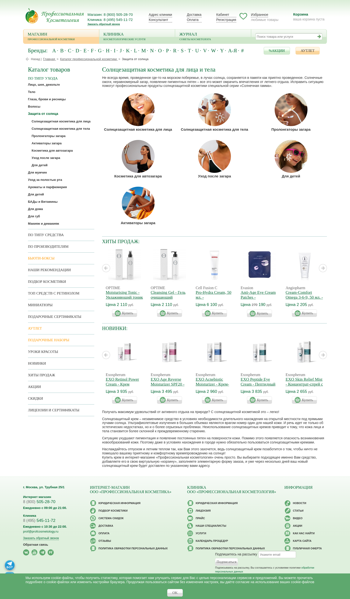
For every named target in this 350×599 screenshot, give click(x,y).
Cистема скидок (110, 518)
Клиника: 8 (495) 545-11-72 (110, 20)
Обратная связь (35, 544)
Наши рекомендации (49, 270)
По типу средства (46, 235)
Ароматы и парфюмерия (47, 187)
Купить (127, 313)
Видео (298, 518)
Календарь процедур (212, 540)
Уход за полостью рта (45, 180)
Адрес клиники (160, 15)
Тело (31, 92)
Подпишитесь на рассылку (236, 554)
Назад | (36, 59)
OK (175, 593)
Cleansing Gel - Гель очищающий (168, 295)
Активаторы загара (138, 223)
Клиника (137, 37)
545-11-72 (39, 520)
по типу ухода (43, 78)
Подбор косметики (47, 282)
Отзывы (104, 540)
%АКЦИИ (277, 51)
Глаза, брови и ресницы (47, 99)
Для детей (291, 176)
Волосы (34, 106)
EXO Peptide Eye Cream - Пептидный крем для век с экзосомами (258, 386)
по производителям (48, 247)
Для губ (34, 216)
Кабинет (222, 15)
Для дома (35, 209)
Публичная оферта (307, 548)
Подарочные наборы (48, 340)
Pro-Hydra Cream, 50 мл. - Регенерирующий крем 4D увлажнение (214, 299)
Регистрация (226, 20)
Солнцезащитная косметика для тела (214, 129)
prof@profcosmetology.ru (40, 531)
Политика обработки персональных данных (133, 548)
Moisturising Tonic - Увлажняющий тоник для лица (124, 297)
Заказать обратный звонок (104, 24)
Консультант (158, 20)
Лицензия (203, 510)
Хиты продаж (41, 375)
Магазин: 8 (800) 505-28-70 (110, 14)
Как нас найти (304, 533)
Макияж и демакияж (43, 223)
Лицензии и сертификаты (53, 410)
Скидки (35, 398)
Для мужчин (37, 172)
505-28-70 (39, 501)
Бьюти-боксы (41, 258)
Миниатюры (40, 305)
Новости (299, 503)
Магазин (61, 37)
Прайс (200, 518)
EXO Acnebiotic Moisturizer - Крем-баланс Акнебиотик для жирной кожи (213, 386)
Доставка (194, 15)
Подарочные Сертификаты (54, 317)
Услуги (201, 533)
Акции (34, 387)
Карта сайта (302, 540)
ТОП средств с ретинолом (53, 293)
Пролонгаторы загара (290, 129)
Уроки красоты (43, 352)
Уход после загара (214, 176)
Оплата (193, 20)
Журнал (213, 37)
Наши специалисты (211, 525)
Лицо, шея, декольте (44, 84)
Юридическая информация (119, 503)
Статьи (298, 510)
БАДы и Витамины (43, 201)
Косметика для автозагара (138, 176)
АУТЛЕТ (308, 51)
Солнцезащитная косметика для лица (138, 129)
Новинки (37, 363)
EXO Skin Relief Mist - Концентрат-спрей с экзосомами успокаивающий (304, 386)
